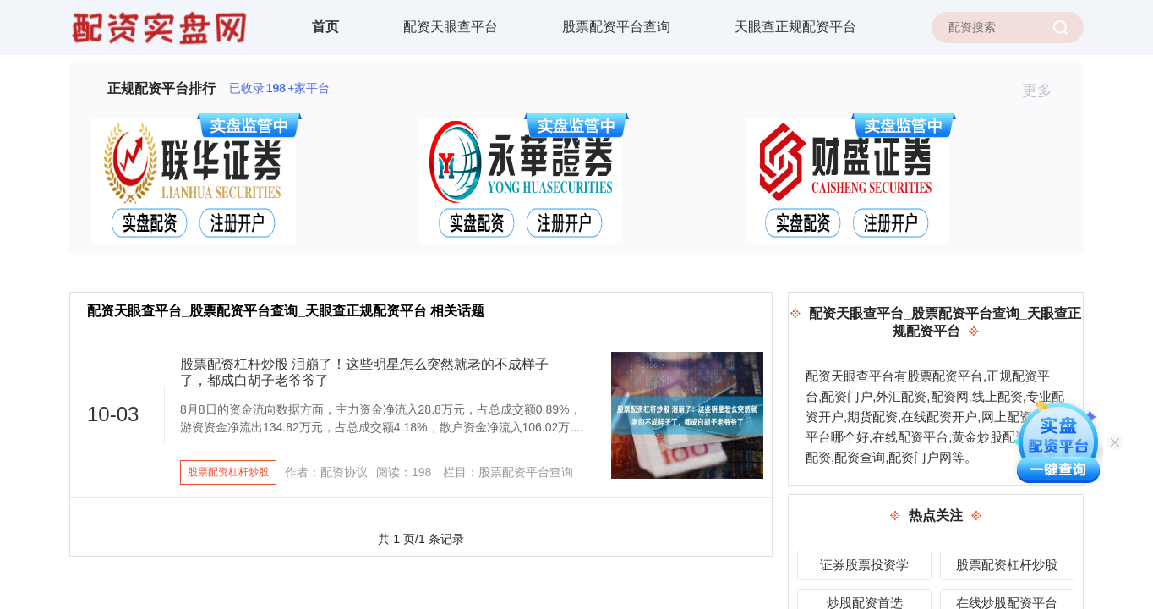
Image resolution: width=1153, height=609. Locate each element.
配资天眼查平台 (450, 26)
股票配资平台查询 (616, 26)
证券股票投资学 (864, 564)
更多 (1044, 90)
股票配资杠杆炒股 (228, 472)
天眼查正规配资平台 (795, 26)
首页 (325, 26)
